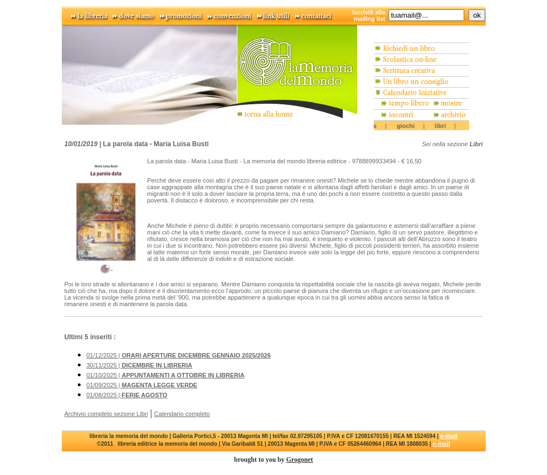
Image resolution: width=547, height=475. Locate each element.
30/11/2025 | (140, 365)
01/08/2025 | (127, 395)
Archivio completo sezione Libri (106, 413)
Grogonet (299, 459)
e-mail (449, 436)
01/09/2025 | (142, 385)
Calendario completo (182, 413)
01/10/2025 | (166, 375)
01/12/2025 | (179, 355)
